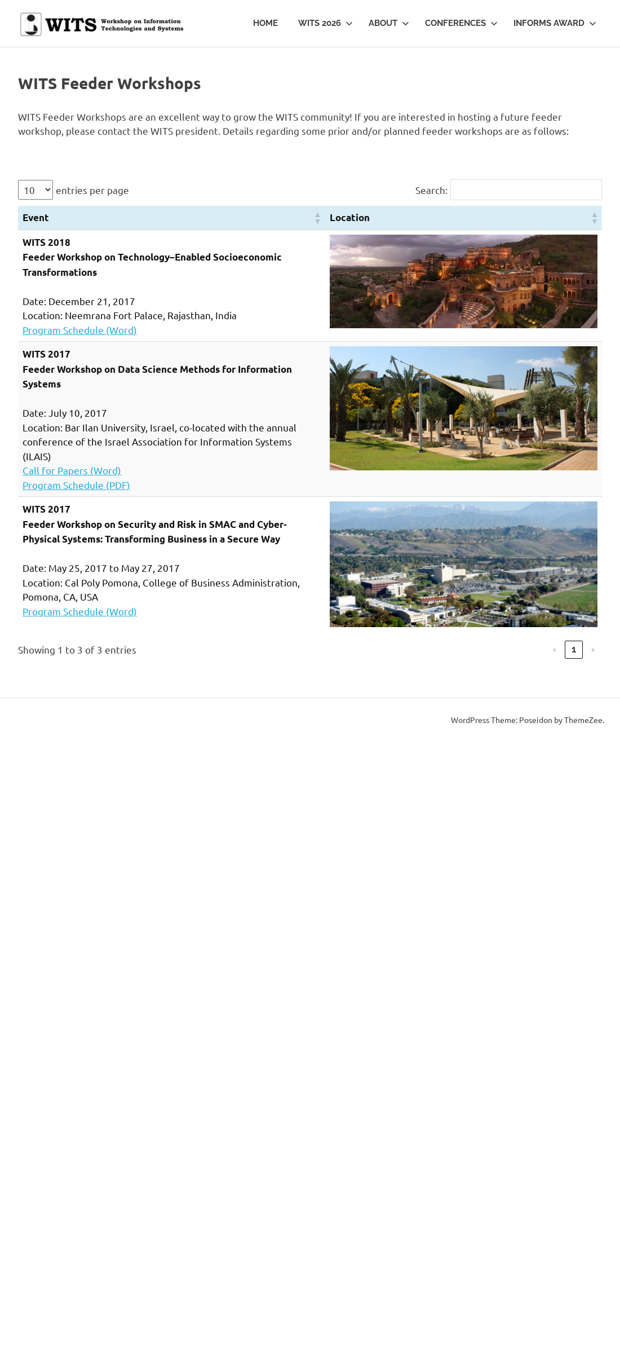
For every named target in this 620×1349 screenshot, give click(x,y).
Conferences (461, 23)
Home (265, 23)
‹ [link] (554, 649)
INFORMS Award (554, 23)
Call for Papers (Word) (72, 470)
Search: (431, 190)
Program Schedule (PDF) (76, 485)
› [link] (593, 649)
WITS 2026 (325, 23)
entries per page (92, 190)
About (389, 23)
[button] (317, 217)
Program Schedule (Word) (80, 330)
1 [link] (574, 649)
